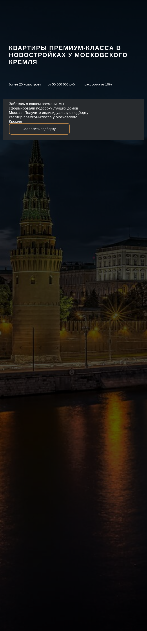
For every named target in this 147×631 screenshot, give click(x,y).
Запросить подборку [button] (39, 129)
